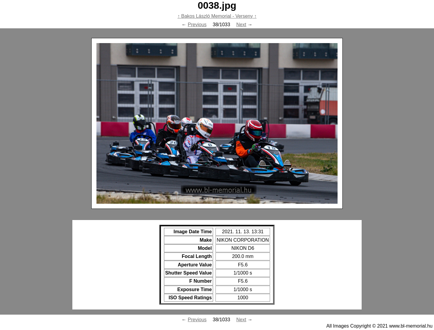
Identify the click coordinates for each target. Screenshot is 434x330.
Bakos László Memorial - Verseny (217, 16)
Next (241, 24)
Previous (197, 24)
